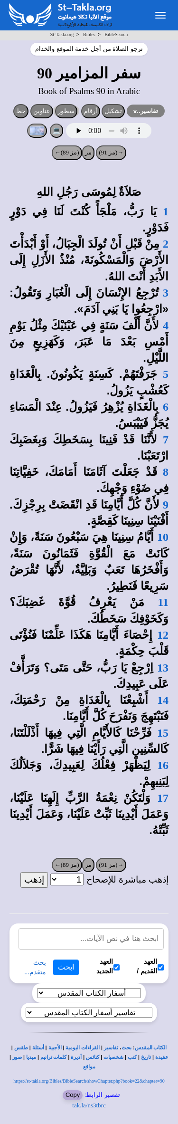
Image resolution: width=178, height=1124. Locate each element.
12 (163, 635)
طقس (21, 1047)
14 (163, 700)
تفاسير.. (145, 111)
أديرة (76, 1057)
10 (163, 537)
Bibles (89, 34)
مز (88, 152)
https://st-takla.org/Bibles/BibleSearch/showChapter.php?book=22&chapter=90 (88, 1081)
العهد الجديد (108, 966)
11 (163, 602)
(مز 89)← (67, 152)
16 (163, 765)
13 (163, 668)
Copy (73, 1094)
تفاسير (111, 1047)
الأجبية (55, 1047)
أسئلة (38, 1047)
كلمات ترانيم (53, 1057)
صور (17, 1057)
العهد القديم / (150, 966)
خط (21, 111)
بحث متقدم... (35, 967)
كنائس (92, 1057)
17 (163, 798)
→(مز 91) (111, 152)
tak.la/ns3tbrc (88, 1105)
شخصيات (113, 1057)
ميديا (31, 1057)
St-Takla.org (62, 34)
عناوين (41, 111)
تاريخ (146, 1057)
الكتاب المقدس (151, 1047)
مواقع (89, 1066)
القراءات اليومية (83, 1047)
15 (163, 733)
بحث (126, 1047)
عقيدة (162, 1057)
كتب (132, 1057)
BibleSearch (116, 34)
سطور (66, 111)
